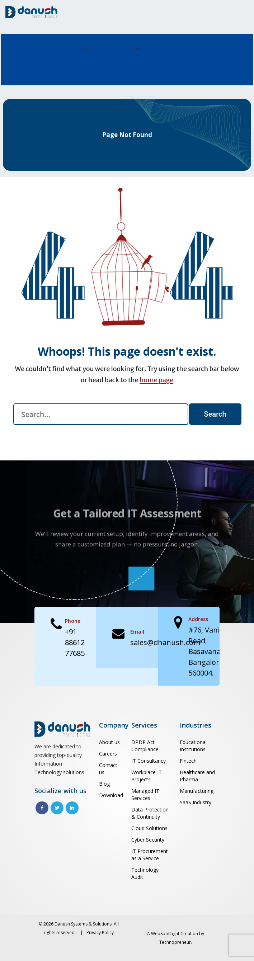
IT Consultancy (148, 760)
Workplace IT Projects (146, 776)
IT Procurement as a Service (149, 855)
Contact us (26, 75)
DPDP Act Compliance (145, 746)
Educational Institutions (193, 746)
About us (23, 43)
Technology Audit (145, 873)
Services (63, 43)
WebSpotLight (165, 934)
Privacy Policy (100, 932)
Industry (115, 43)
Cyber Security (147, 839)
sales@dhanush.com (165, 642)
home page (156, 380)
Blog (198, 43)
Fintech (188, 760)
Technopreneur (175, 942)
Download (111, 795)
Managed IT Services (145, 794)
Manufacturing (196, 790)
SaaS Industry (195, 802)
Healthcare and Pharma (197, 776)
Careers (166, 43)
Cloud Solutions (149, 828)
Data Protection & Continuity (150, 813)
